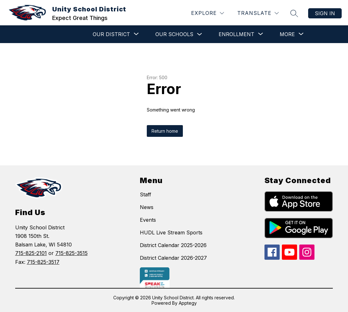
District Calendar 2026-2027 (173, 258)
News (146, 207)
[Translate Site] (258, 13)
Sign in (325, 13)
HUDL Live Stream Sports (171, 232)
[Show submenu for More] (287, 34)
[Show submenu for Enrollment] (236, 34)
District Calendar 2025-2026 (173, 245)
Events (148, 220)
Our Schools (174, 34)
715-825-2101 (31, 253)
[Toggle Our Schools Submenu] (199, 34)
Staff (145, 194)
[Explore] (208, 13)
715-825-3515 (71, 253)
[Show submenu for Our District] (111, 34)
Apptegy (188, 303)
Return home (165, 131)
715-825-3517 (43, 262)
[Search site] (294, 13)
